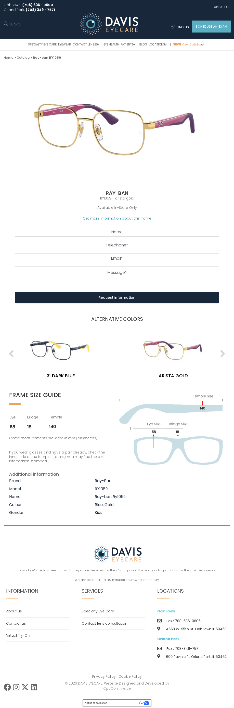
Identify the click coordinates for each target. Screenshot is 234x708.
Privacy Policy (104, 676)
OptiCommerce (117, 688)
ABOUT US (222, 6)
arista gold (52, 376)
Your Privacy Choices (124, 703)
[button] (211, 27)
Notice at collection (96, 703)
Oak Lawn (166, 611)
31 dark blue (165, 376)
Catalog (23, 57)
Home (8, 57)
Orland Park (168, 638)
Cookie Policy (130, 676)
